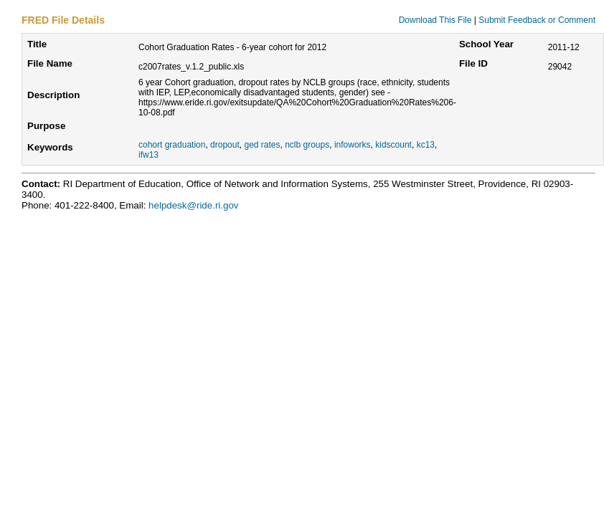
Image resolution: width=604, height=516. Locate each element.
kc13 (426, 145)
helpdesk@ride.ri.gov (193, 205)
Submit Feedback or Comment (536, 20)
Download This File (435, 20)
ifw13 (148, 155)
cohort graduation (171, 145)
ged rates (262, 145)
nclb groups (307, 145)
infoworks (352, 145)
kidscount (393, 145)
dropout (225, 145)
